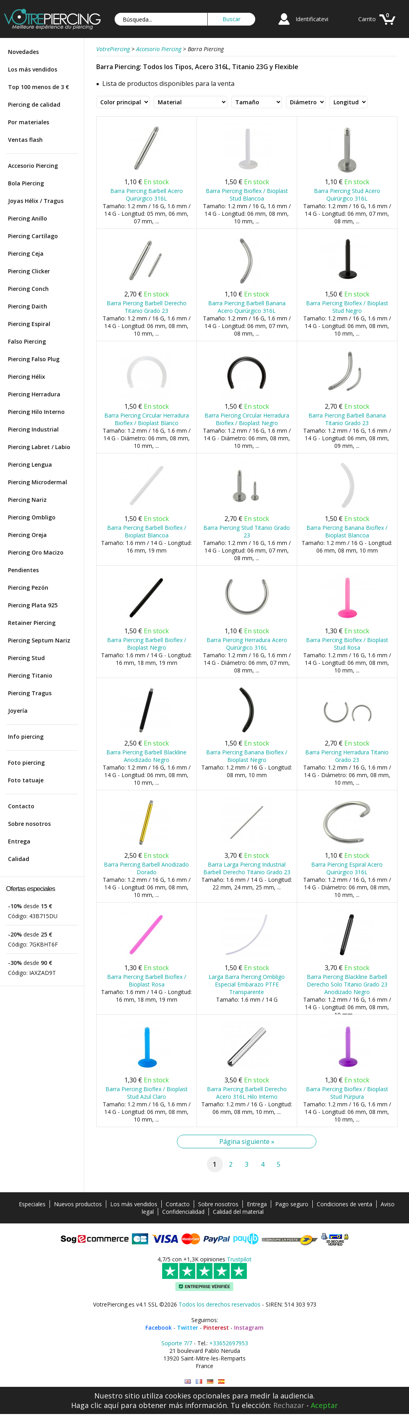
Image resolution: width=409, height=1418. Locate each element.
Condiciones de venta (344, 1204)
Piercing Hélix (26, 376)
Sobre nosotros (29, 823)
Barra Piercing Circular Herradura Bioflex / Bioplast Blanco (146, 419)
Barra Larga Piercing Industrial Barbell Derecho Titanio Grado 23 (246, 868)
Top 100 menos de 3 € (38, 87)
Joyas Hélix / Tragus (36, 201)
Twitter (187, 1327)
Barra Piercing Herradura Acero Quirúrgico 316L (246, 643)
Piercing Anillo (27, 218)
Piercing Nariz (27, 499)
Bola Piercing (26, 183)
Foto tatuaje (26, 780)
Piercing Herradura (34, 394)
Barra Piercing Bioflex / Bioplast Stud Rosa (347, 643)
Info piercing (26, 736)
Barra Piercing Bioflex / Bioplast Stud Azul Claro (146, 1092)
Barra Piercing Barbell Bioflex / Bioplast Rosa (146, 980)
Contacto (21, 806)
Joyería (18, 710)
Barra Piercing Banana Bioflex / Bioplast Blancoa (346, 531)
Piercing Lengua (30, 464)
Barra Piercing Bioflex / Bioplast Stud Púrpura (347, 1092)
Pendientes (23, 570)
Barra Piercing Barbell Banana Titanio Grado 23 (347, 419)
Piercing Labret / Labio (39, 447)
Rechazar (288, 1405)
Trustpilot (239, 1259)
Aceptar (324, 1405)
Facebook (158, 1327)
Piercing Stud (26, 658)
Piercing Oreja (27, 535)
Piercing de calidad (34, 104)
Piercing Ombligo (32, 517)
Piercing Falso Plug (34, 359)
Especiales (32, 1204)
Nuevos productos (78, 1204)
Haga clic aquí (95, 1405)
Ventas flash (25, 139)
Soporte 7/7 (176, 1343)
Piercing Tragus (30, 693)
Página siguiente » (246, 1141)
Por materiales (28, 122)
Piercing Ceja (26, 253)
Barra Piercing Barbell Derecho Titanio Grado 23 (147, 306)
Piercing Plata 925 (33, 605)
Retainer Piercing (32, 622)
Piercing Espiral (29, 324)
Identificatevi (312, 19)
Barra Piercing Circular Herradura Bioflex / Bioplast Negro (246, 419)
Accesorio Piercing (33, 165)
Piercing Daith (27, 306)
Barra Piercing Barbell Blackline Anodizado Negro (146, 756)
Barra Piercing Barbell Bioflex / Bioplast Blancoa (146, 531)
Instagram (249, 1327)
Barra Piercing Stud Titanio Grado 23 (246, 531)
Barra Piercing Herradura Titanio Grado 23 (347, 756)
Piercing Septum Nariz (39, 640)
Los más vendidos (32, 69)
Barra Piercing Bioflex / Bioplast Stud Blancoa (247, 194)
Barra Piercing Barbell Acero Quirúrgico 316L (146, 194)
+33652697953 (228, 1343)
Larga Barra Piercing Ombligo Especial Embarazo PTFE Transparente (246, 984)
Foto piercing (26, 762)
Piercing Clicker (29, 271)
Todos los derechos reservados (219, 1304)
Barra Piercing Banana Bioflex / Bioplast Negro (246, 756)
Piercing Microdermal (37, 482)
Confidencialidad (183, 1211)
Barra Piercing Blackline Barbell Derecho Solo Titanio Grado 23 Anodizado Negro (347, 984)
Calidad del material (238, 1211)
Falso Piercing (27, 341)
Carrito (367, 19)
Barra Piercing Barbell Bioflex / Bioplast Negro (146, 643)
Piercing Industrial (33, 429)
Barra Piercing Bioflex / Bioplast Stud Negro (347, 306)
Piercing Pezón (28, 587)
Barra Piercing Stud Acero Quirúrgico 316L (347, 194)
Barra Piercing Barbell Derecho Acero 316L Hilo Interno (247, 1092)
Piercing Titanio (30, 675)
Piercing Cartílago (33, 236)
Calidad (18, 859)
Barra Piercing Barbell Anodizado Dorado (146, 868)
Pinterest (216, 1327)
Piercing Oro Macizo (36, 552)
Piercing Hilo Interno (36, 412)
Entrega (19, 841)
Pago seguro (291, 1204)
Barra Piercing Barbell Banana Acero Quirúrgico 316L (247, 306)
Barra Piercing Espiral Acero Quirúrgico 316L (347, 868)
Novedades (23, 52)
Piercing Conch (28, 288)
